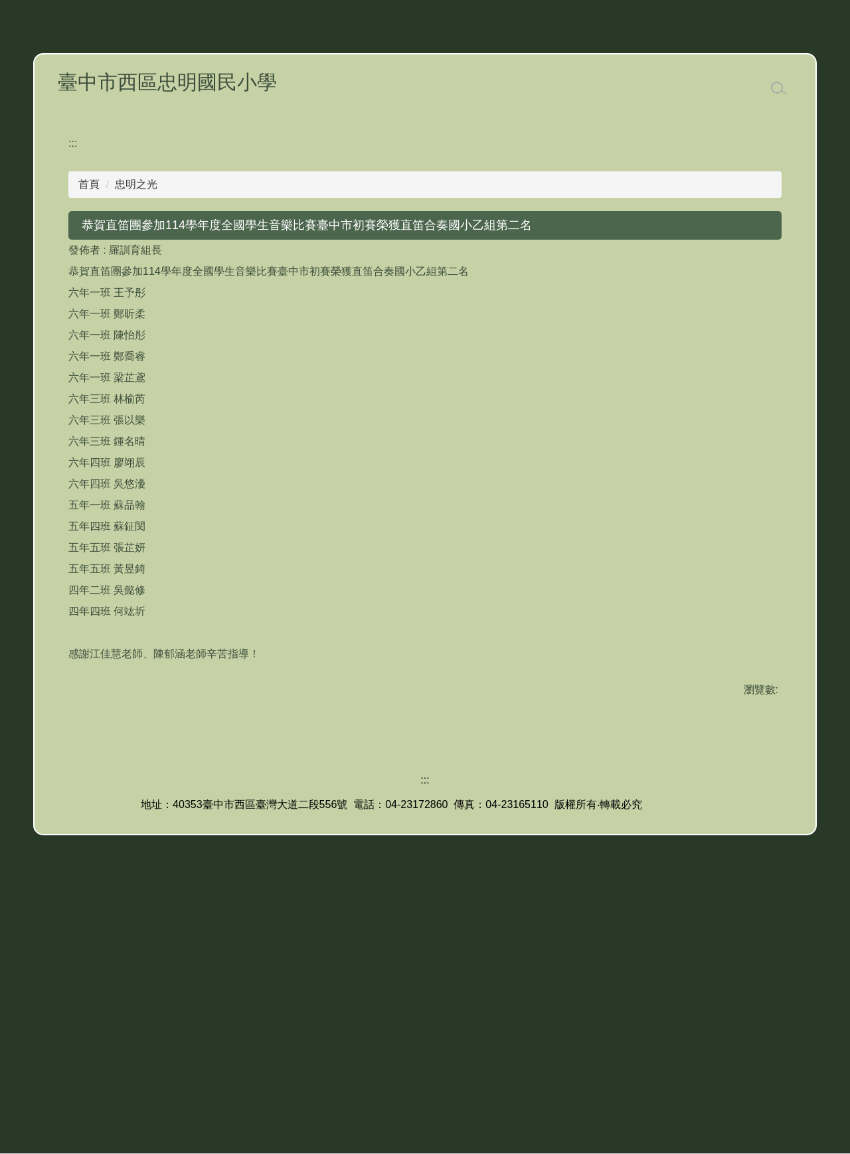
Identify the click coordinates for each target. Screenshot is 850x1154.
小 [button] (718, 506)
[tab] (356, 364)
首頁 (89, 439)
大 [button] (770, 506)
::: (72, 398)
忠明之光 (136, 439)
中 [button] (743, 506)
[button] (74, 243)
